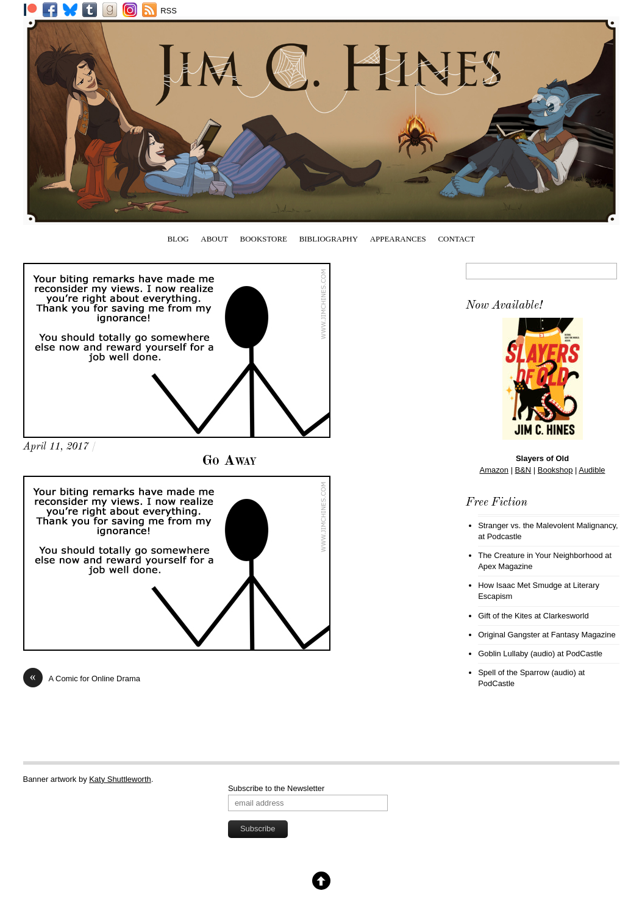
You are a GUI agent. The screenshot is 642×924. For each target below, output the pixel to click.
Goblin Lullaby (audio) (516, 653)
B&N (523, 470)
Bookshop (555, 470)
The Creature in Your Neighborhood (540, 555)
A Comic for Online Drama (81, 678)
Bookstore (264, 238)
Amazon (494, 470)
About (214, 238)
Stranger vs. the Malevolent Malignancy (547, 525)
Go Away (229, 461)
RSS (168, 10)
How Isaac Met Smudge (520, 585)
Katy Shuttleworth (120, 779)
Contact (456, 238)
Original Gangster (509, 634)
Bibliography (328, 238)
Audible (592, 470)
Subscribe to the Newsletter (276, 788)
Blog (177, 238)
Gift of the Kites (505, 615)
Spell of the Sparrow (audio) (527, 672)
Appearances (398, 238)
